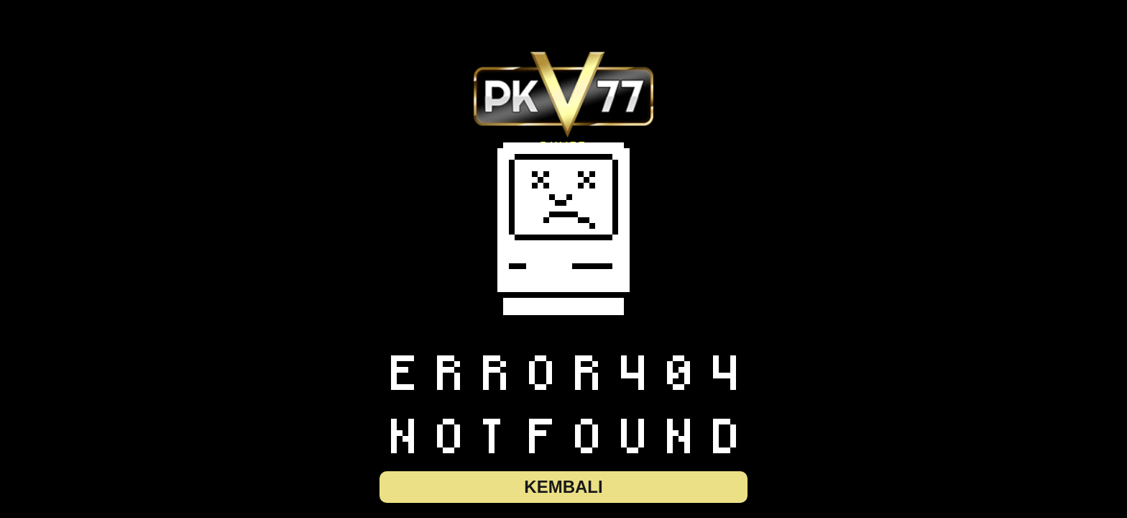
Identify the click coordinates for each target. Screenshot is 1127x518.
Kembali (563, 486)
